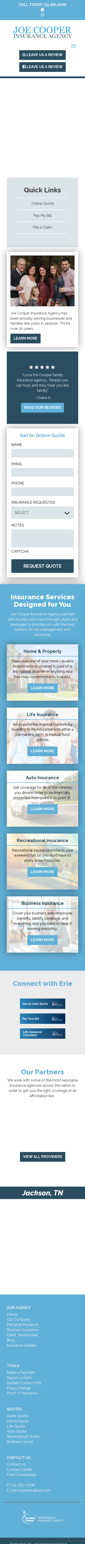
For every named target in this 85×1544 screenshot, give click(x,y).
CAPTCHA (20, 551)
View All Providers (42, 1156)
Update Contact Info (24, 1383)
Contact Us (16, 1464)
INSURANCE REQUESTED (33, 502)
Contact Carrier (19, 1469)
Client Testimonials (22, 1335)
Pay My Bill (42, 215)
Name (16, 445)
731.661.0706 (55, 4)
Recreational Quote (23, 1436)
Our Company (18, 1319)
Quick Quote (17, 1416)
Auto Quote (17, 1431)
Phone (17, 483)
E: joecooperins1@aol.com (29, 1490)
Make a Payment (21, 1372)
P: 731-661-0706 (20, 1485)
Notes (17, 525)
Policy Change (19, 1388)
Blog (11, 1340)
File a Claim (42, 227)
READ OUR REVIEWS (42, 407)
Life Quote (16, 1426)
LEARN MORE (25, 338)
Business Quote (20, 1442)
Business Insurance (23, 1330)
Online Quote (43, 203)
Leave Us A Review (42, 55)
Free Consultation (21, 1475)
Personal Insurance (22, 1324)
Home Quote (18, 1421)
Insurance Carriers (21, 1345)
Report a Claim (19, 1378)
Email (16, 464)
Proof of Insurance (22, 1393)
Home (12, 1314)
